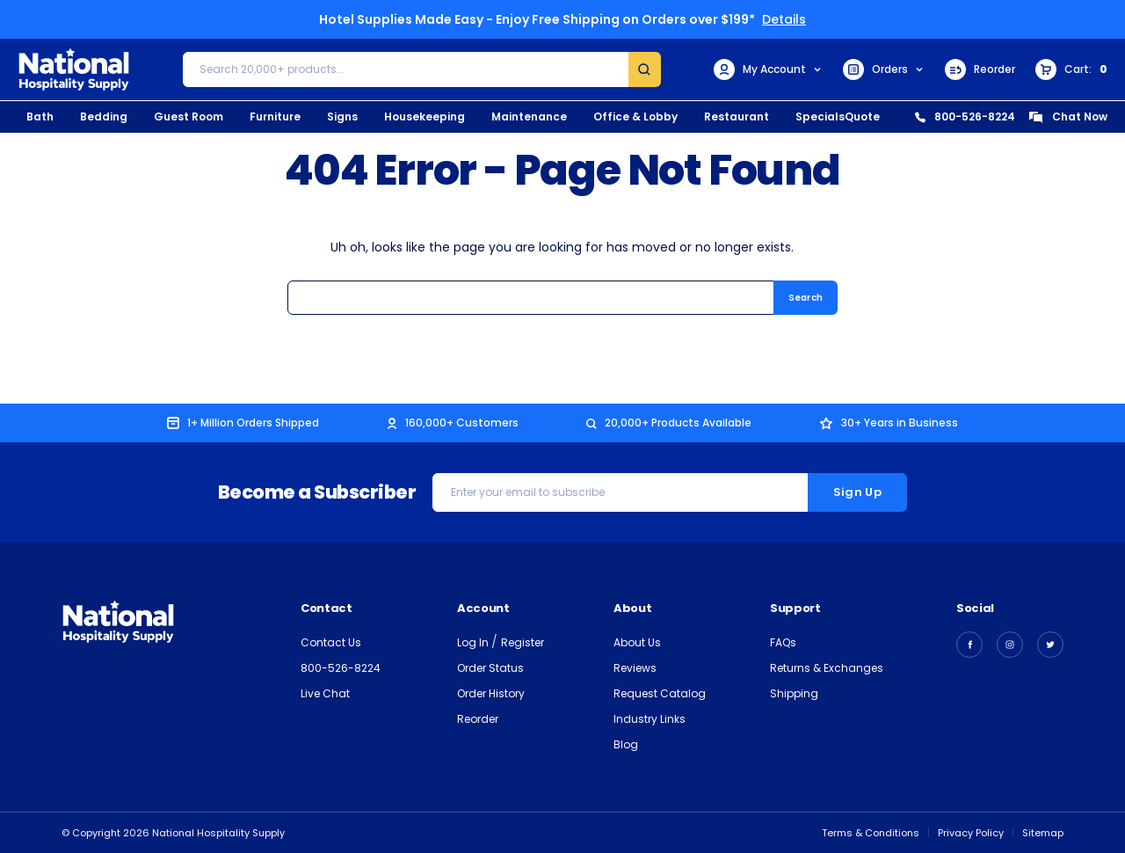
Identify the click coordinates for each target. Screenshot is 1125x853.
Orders (884, 69)
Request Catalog (659, 693)
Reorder (980, 69)
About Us (637, 642)
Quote (862, 116)
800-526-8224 (965, 116)
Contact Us (331, 642)
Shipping (794, 693)
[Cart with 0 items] (1071, 69)
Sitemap (1042, 833)
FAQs (783, 642)
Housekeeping (424, 116)
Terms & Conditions (870, 833)
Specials (820, 116)
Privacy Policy (971, 833)
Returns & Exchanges (826, 667)
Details (784, 19)
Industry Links (649, 718)
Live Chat (325, 693)
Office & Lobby (635, 116)
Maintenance (529, 116)
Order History (491, 693)
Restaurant (736, 116)
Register (522, 642)
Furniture (275, 116)
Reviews (635, 667)
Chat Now (1067, 116)
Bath (40, 116)
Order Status (490, 667)
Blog (625, 744)
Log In (474, 642)
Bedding (103, 116)
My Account (768, 69)
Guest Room (188, 116)
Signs (342, 116)
